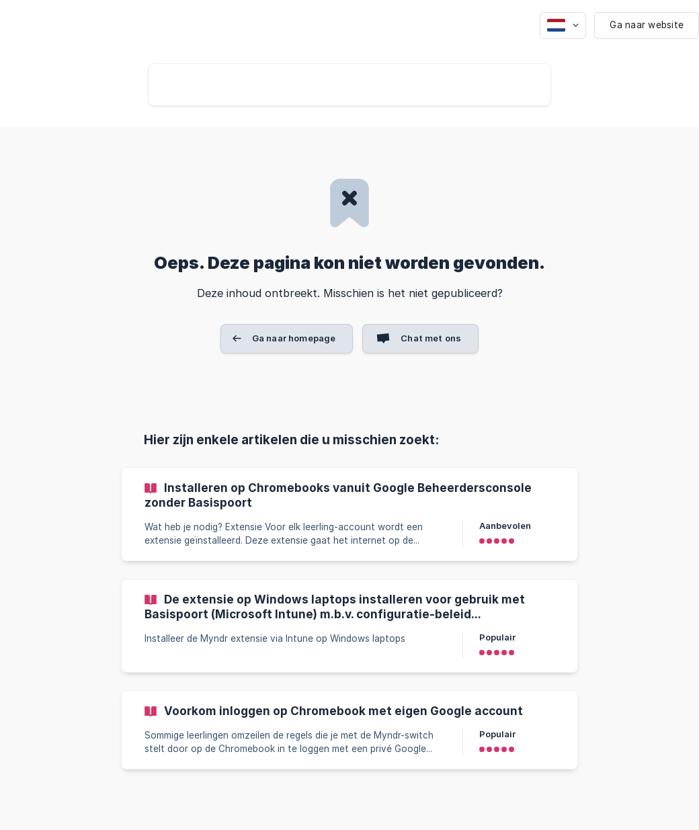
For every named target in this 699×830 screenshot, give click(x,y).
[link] (349, 514)
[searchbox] (349, 85)
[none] (563, 25)
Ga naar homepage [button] (293, 338)
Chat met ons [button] (431, 338)
